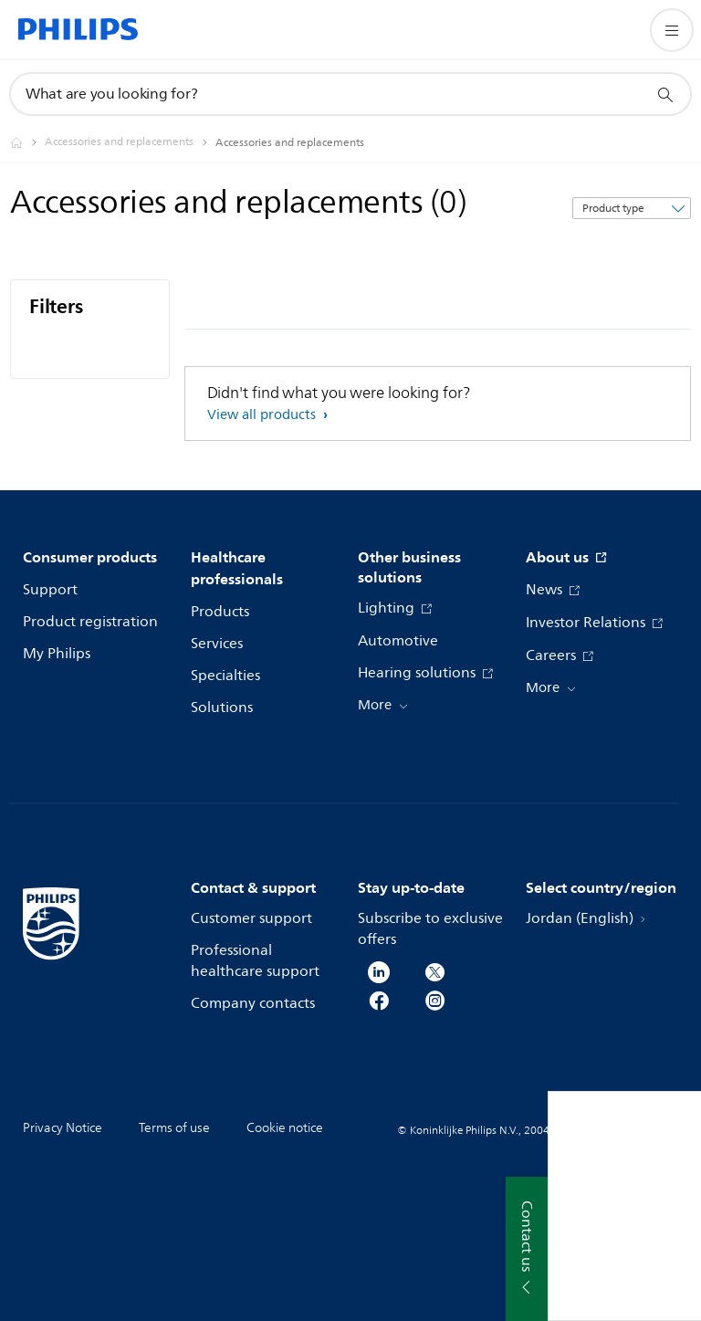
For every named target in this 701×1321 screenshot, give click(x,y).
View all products (263, 415)
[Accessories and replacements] (130, 142)
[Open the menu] (672, 30)
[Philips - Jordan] (27, 142)
